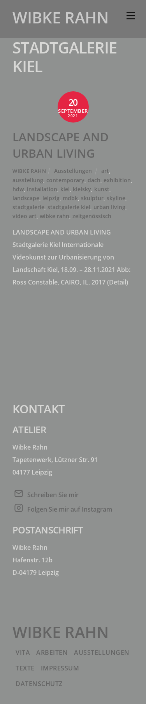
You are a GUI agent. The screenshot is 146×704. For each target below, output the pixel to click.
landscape (25, 198)
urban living (109, 207)
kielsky (82, 189)
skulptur (92, 198)
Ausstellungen (73, 170)
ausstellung (27, 180)
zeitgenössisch (91, 216)
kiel (65, 189)
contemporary (65, 180)
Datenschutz (39, 683)
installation (42, 189)
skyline (116, 198)
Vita (23, 652)
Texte (25, 668)
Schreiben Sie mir (53, 495)
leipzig (51, 198)
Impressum (60, 668)
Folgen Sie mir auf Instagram (69, 509)
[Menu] (131, 15)
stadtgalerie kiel (68, 207)
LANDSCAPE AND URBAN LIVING (60, 145)
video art (24, 216)
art (105, 170)
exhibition (117, 180)
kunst (101, 189)
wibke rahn (54, 216)
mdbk (70, 198)
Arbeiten (52, 652)
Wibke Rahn (29, 170)
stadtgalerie (28, 207)
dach (94, 180)
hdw (18, 189)
